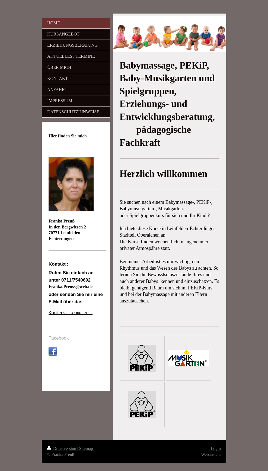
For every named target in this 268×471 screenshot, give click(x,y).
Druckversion (62, 448)
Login (216, 448)
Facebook (59, 338)
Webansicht (211, 454)
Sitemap (86, 448)
